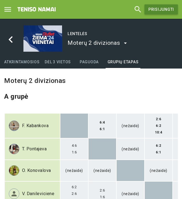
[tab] (22, 62)
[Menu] (7, 9)
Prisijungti (161, 9)
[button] (97, 43)
